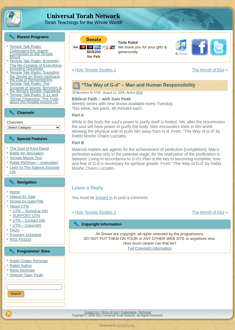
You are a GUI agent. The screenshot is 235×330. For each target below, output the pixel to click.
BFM (139, 92)
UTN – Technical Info (30, 211)
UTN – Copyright (27, 225)
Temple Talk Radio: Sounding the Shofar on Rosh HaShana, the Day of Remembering (35, 76)
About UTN (19, 206)
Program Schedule (25, 235)
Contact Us (91, 312)
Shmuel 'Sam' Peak (26, 275)
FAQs (14, 230)
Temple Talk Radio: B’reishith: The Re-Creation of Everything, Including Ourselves (36, 64)
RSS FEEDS (20, 239)
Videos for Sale (23, 196)
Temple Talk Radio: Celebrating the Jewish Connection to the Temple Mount (31, 51)
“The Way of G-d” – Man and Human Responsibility (138, 84)
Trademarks (128, 312)
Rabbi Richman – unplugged (34, 162)
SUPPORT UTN (26, 215)
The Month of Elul (208, 70)
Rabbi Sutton (21, 265)
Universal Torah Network (83, 16)
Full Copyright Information (150, 248)
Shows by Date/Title (26, 201)
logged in (104, 197)
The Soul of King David (29, 148)
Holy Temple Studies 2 (95, 70)
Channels (15, 122)
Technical (145, 312)
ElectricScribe (126, 325)
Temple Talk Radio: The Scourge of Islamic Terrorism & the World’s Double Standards (36, 87)
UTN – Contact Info (29, 220)
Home (15, 192)
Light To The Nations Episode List (34, 169)
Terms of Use (109, 312)
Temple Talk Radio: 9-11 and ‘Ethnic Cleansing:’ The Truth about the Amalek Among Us (34, 98)
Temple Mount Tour (26, 158)
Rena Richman (22, 270)
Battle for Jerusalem (27, 153)
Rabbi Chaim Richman (29, 261)
